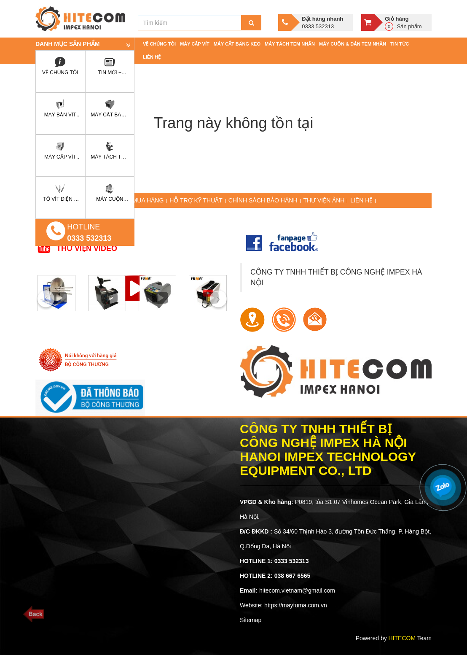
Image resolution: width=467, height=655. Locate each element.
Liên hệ (152, 56)
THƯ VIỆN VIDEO (86, 248)
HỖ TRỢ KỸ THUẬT (196, 200)
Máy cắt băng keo (237, 43)
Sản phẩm (407, 22)
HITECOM (402, 638)
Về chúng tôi (159, 43)
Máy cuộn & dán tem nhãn (352, 43)
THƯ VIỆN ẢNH (323, 200)
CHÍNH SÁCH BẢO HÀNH (263, 200)
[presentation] (46, 298)
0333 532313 (89, 238)
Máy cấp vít (194, 43)
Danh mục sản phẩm (67, 43)
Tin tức (399, 43)
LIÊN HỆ (361, 200)
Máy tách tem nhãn (290, 43)
